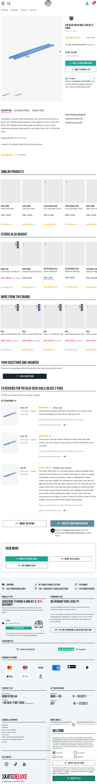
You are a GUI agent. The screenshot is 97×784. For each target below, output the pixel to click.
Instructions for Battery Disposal (12, 739)
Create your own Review (72, 523)
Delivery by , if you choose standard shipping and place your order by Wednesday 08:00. (80, 82)
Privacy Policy (64, 773)
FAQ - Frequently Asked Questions (51, 589)
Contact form (29, 703)
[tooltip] (94, 44)
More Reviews (25, 523)
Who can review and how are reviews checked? (20, 395)
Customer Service (85, 589)
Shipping (8, 585)
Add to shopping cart (80, 63)
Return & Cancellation (9, 730)
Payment (5, 725)
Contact (4, 742)
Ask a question (25, 376)
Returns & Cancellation (47, 585)
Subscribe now (19, 628)
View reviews (91, 38)
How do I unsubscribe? (30, 635)
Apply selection (74, 763)
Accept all (74, 778)
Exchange (81, 585)
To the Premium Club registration (72, 629)
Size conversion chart (14, 589)
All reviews (5, 735)
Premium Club (68, 530)
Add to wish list (80, 69)
